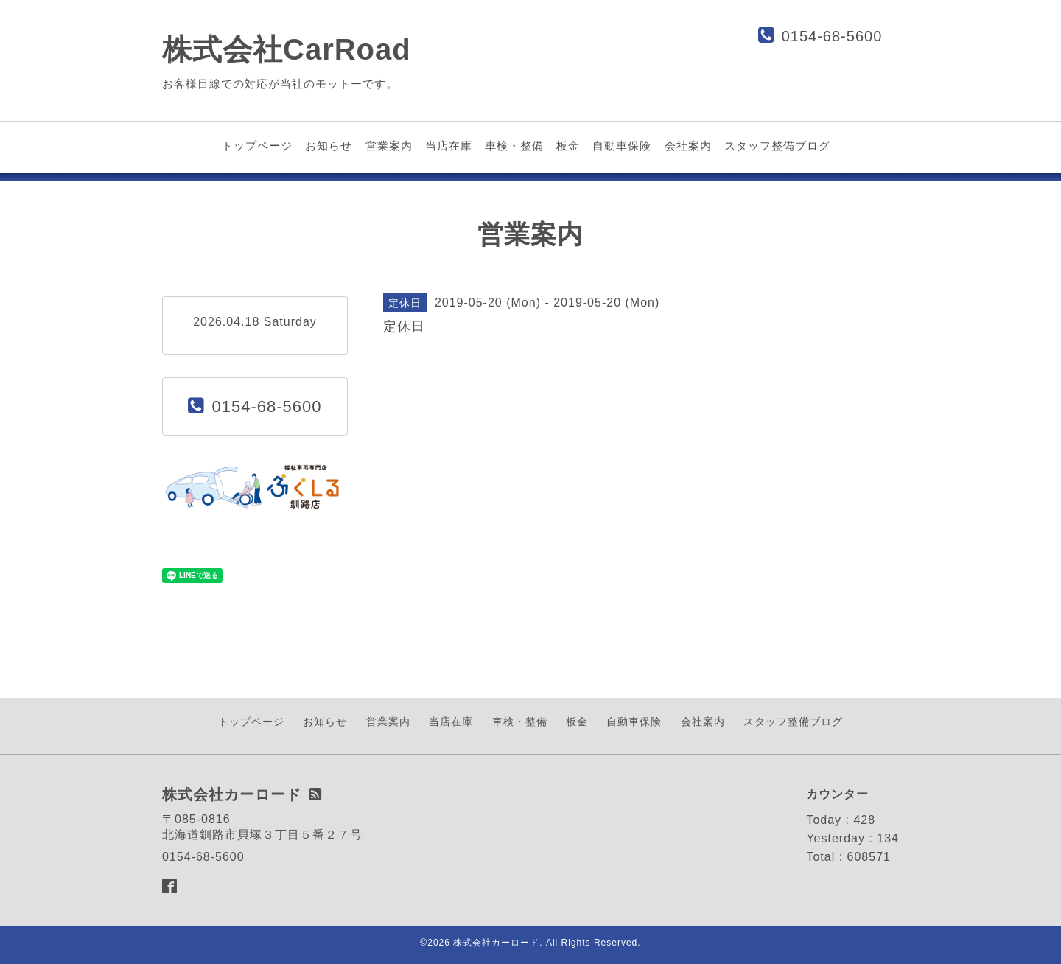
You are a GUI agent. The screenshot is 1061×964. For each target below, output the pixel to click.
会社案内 (688, 145)
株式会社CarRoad (286, 49)
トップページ (257, 145)
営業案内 (389, 145)
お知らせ (328, 145)
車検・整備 (514, 145)
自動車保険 (621, 145)
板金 (568, 145)
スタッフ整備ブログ (777, 145)
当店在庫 (448, 145)
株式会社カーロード (496, 942)
